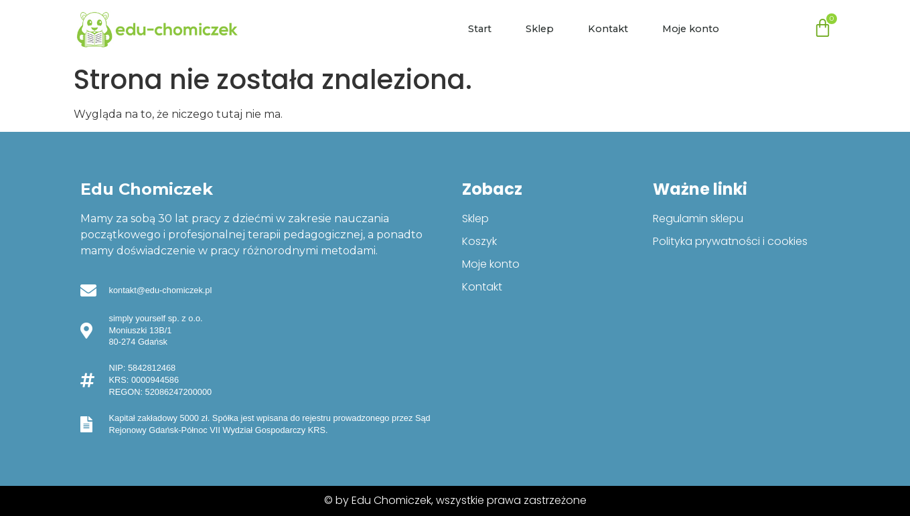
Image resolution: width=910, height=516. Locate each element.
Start (479, 29)
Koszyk (479, 241)
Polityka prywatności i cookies (730, 241)
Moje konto (690, 29)
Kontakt (608, 29)
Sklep (540, 29)
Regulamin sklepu (698, 218)
